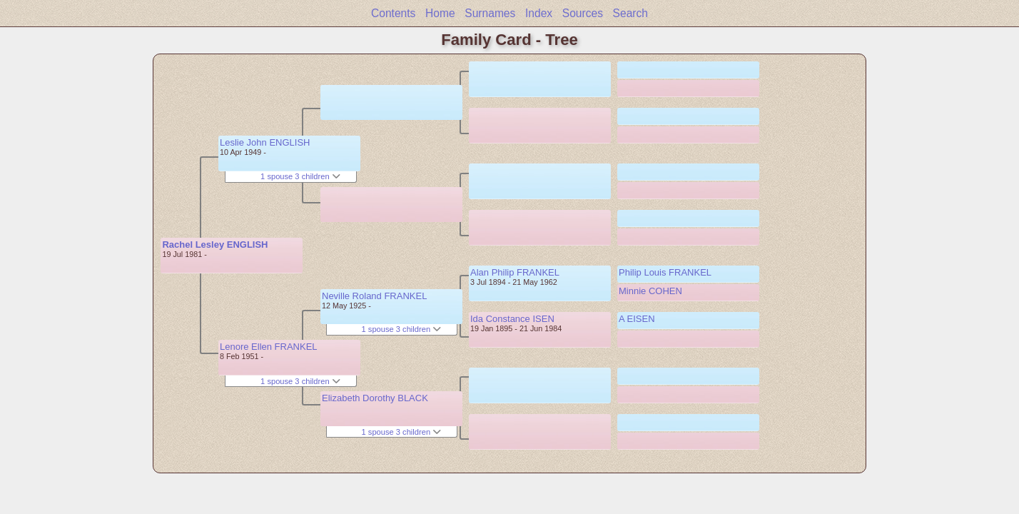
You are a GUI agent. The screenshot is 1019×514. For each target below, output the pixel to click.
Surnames (490, 13)
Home (440, 13)
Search (630, 13)
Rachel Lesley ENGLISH (215, 244)
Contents (393, 13)
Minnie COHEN (650, 291)
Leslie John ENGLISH (265, 142)
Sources (582, 13)
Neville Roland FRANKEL (374, 296)
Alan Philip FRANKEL (514, 272)
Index (538, 13)
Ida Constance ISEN (512, 318)
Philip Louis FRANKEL (665, 272)
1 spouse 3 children (300, 176)
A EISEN (637, 318)
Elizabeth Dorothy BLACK (375, 398)
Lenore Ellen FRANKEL (269, 346)
